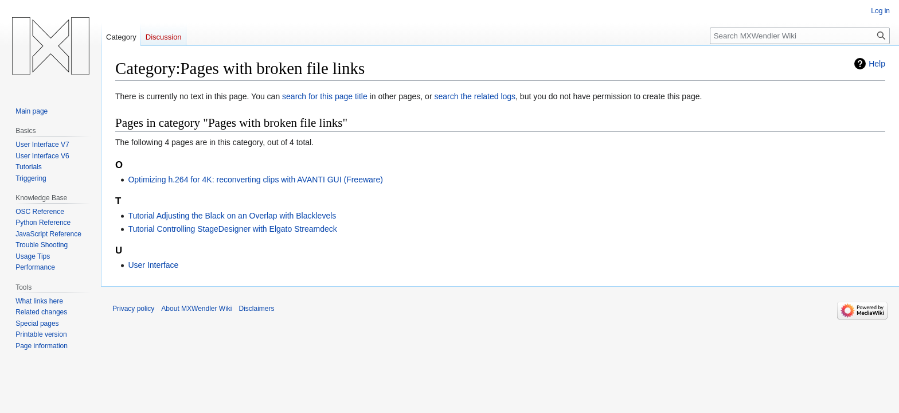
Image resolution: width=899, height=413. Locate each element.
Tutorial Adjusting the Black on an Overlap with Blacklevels (232, 215)
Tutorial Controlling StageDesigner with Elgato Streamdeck (232, 228)
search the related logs (474, 96)
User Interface (153, 265)
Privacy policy (133, 309)
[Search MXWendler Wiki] (800, 36)
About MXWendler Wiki (196, 309)
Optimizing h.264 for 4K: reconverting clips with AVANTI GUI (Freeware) (255, 179)
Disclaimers (257, 309)
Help (877, 63)
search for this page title (325, 96)
